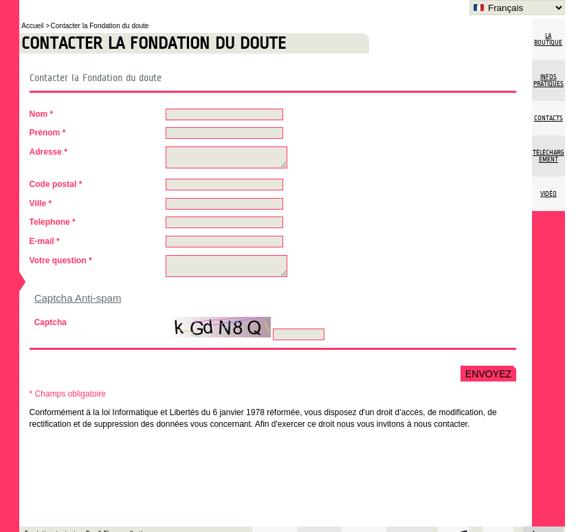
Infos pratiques (548, 80)
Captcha (50, 322)
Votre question (61, 260)
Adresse (48, 152)
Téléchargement (548, 156)
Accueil (33, 26)
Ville (41, 203)
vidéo (548, 193)
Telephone (53, 222)
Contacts (548, 118)
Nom (42, 114)
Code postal (56, 184)
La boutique (548, 39)
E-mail (45, 241)
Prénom (48, 132)
